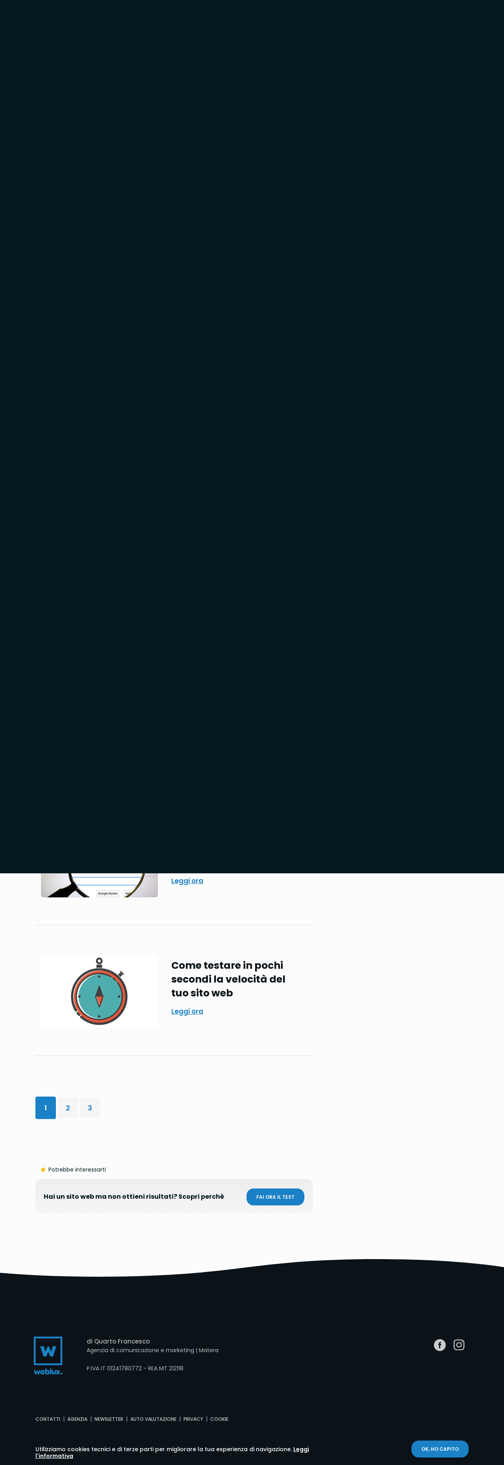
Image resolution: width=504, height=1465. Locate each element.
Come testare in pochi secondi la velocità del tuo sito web (228, 979)
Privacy (193, 1419)
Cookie (219, 1419)
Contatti (47, 1419)
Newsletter (108, 1419)
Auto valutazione (153, 1419)
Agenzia (77, 1419)
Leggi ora (187, 881)
